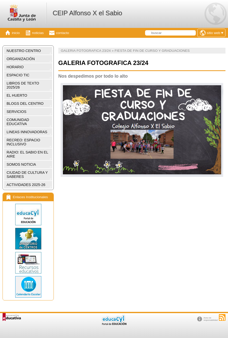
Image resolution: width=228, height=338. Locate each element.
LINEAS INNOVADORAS (27, 132)
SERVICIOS (16, 112)
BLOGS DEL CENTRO (25, 104)
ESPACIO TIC (18, 75)
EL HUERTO (17, 95)
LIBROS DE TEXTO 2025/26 (23, 85)
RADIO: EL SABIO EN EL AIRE (27, 154)
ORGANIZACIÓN (21, 59)
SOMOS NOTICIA (21, 164)
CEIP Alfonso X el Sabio (87, 12)
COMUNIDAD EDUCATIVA (18, 122)
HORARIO (15, 67)
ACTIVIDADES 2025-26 (26, 185)
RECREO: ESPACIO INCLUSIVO (23, 142)
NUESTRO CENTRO (24, 51)
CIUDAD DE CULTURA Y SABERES (27, 175)
